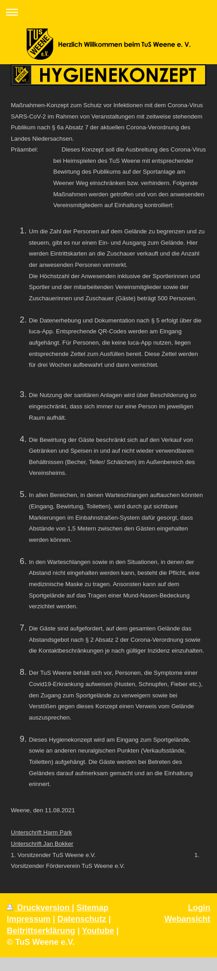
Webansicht (187, 919)
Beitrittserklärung (41, 930)
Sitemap (93, 907)
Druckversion (39, 907)
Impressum (29, 919)
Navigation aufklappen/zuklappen (108, 12)
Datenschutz (81, 919)
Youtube (98, 930)
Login (199, 907)
